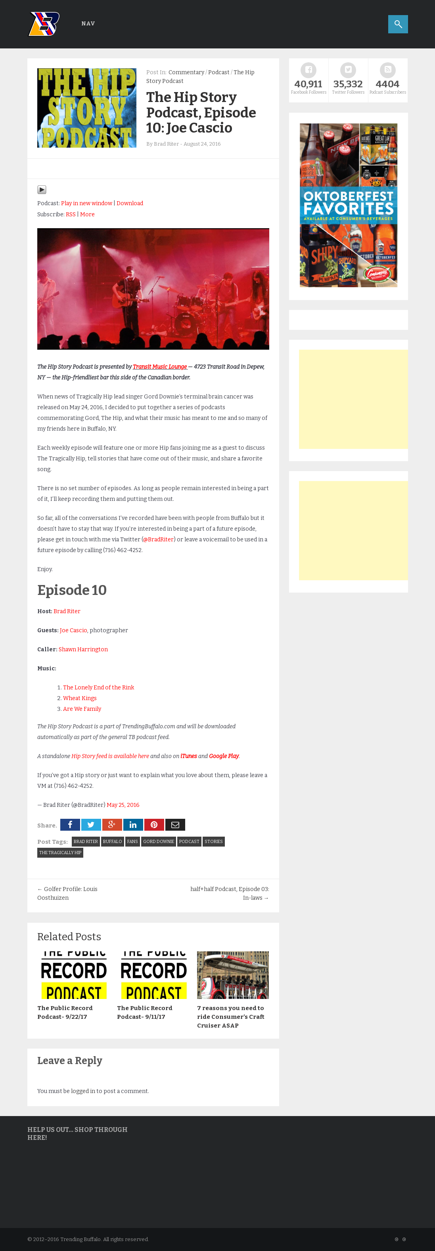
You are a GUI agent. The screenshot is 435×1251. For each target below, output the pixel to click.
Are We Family (82, 709)
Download (130, 203)
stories (214, 841)
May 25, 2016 (123, 805)
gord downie (158, 841)
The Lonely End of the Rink (98, 687)
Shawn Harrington (83, 649)
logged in (83, 1091)
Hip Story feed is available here (110, 756)
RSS (71, 214)
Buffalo (112, 841)
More (87, 214)
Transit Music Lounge (160, 367)
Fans (132, 841)
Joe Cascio (73, 630)
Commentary (186, 72)
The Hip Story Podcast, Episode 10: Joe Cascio (201, 112)
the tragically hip (60, 852)
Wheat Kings (80, 698)
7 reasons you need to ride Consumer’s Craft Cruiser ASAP (230, 1017)
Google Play (224, 756)
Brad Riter (67, 611)
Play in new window (86, 203)
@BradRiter (158, 539)
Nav (88, 23)
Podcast (219, 72)
